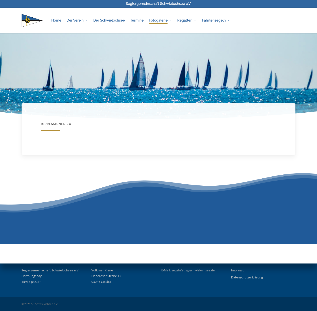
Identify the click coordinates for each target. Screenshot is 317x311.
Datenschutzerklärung (247, 277)
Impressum (239, 270)
